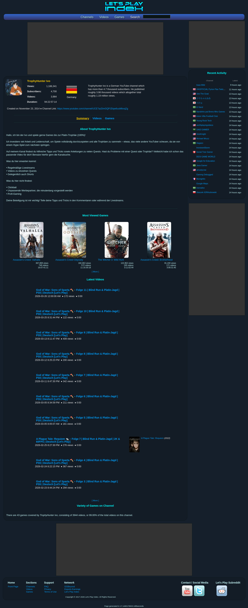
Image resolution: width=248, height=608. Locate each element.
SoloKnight (201, 134)
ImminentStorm (203, 148)
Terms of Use (50, 592)
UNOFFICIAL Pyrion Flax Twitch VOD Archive (216, 89)
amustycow (201, 170)
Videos (97, 118)
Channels (30, 586)
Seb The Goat (202, 94)
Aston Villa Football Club (207, 116)
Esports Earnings (72, 589)
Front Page (13, 586)
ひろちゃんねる (203, 98)
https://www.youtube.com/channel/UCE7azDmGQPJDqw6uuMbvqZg (92, 108)
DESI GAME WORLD (205, 157)
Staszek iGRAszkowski (206, 192)
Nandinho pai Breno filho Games (210, 112)
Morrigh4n (200, 179)
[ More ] (95, 271)
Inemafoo (200, 188)
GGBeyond (69, 586)
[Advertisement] (95, 48)
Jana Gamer (201, 165)
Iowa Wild (200, 85)
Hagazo (199, 143)
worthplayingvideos (204, 125)
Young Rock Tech (204, 120)
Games (109, 118)
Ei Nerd (199, 107)
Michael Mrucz (202, 138)
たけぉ (199, 103)
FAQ (46, 586)
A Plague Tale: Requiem (152, 438)
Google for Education (205, 161)
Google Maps (202, 183)
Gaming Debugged (204, 174)
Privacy (47, 589)
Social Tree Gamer (204, 152)
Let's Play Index (71, 592)
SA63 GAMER (202, 129)
